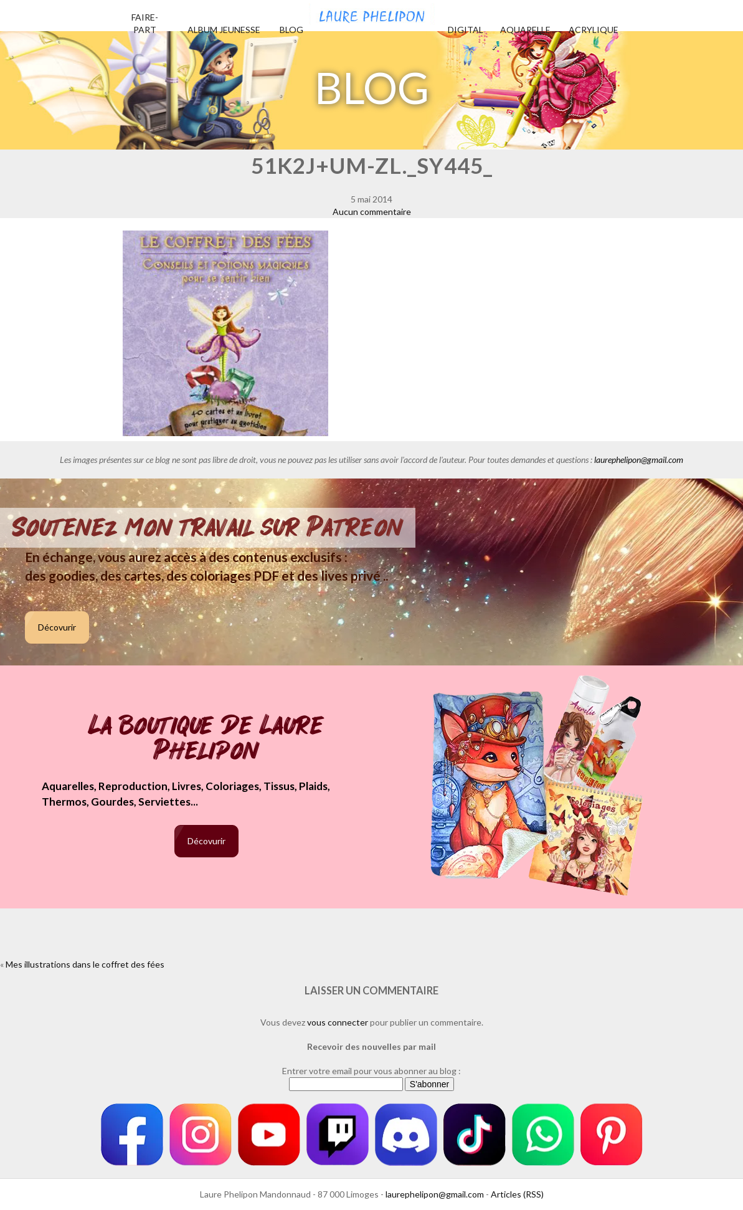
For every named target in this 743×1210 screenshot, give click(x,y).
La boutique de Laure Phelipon (206, 739)
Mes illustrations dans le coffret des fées (85, 964)
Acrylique (593, 29)
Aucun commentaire (372, 211)
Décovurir (57, 627)
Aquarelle (525, 29)
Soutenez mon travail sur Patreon (207, 527)
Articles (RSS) (517, 1194)
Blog (291, 29)
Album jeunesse (223, 29)
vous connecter (337, 1022)
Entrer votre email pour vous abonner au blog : (371, 1070)
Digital (465, 29)
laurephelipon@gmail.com (638, 459)
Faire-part (144, 23)
